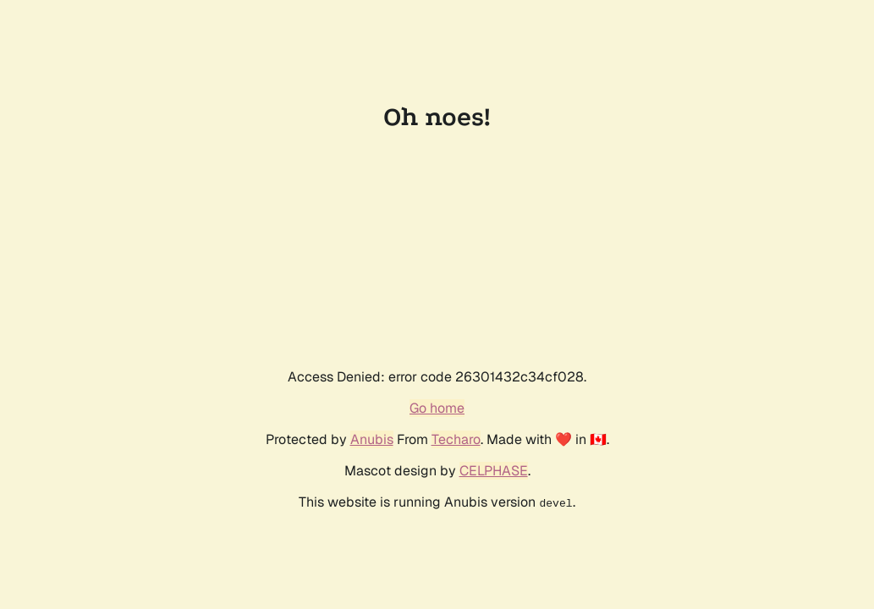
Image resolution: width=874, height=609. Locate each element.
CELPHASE (493, 471)
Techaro (456, 439)
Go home (437, 408)
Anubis (371, 439)
